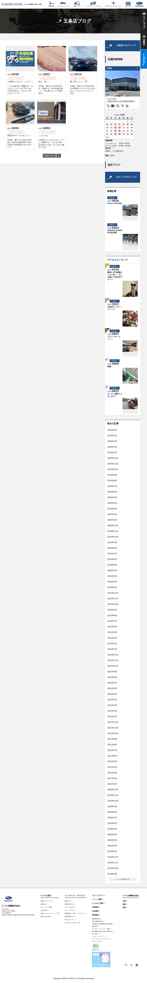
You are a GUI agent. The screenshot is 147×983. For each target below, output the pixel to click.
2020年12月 (112, 789)
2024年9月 (112, 542)
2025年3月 (112, 509)
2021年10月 (112, 733)
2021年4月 (112, 767)
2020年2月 (112, 846)
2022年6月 (112, 688)
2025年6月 (112, 492)
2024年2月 (112, 582)
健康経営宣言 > (96, 919)
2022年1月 (112, 716)
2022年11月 (112, 660)
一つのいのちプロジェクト (113, 4)
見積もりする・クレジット (50, 913)
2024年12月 (112, 525)
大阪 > (124, 901)
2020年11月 (112, 795)
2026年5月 (112, 430)
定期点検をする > (70, 904)
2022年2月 (112, 711)
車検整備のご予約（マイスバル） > (75, 913)
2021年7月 (112, 750)
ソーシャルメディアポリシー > (101, 939)
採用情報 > (96, 915)
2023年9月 (112, 610)
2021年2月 (112, 778)
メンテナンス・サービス (93, 4)
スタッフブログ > (70, 910)
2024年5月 (112, 565)
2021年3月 (112, 773)
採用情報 (128, 4)
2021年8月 (112, 744)
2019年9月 (112, 874)
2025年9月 (112, 475)
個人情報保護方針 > (98, 921)
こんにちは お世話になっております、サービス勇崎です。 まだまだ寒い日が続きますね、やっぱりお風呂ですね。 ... (51, 141)
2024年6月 (112, 559)
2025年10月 (112, 469)
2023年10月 (112, 604)
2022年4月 (112, 700)
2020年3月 (112, 840)
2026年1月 (112, 452)
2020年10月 (112, 801)
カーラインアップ (63, 4)
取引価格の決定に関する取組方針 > (103, 931)
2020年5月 (112, 829)
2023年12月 (112, 593)
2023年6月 (112, 627)
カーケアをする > (70, 907)
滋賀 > (124, 904)
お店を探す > (45, 910)
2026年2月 (112, 447)
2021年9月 (112, 739)
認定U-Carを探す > (46, 916)
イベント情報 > (97, 899)
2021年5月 (112, 761)
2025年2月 (112, 514)
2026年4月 (112, 436)
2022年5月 (112, 694)
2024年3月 (112, 576)
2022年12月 (112, 655)
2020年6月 (112, 823)
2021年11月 (112, 728)
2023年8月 (112, 615)
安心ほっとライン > (71, 919)
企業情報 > (96, 907)
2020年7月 (112, 818)
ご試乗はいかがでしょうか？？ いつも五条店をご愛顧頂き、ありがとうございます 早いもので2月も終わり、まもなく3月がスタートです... (20, 87)
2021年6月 (112, 756)
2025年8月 (112, 480)
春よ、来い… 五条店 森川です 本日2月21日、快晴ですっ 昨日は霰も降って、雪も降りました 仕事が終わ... (51, 87)
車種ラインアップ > (47, 901)
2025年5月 (112, 497)
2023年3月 (112, 638)
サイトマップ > (96, 941)
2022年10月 (112, 666)
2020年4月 (112, 834)
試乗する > (44, 904)
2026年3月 (112, 441)
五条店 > (112, 198)
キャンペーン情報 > (47, 907)
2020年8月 (112, 812)
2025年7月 (112, 486)
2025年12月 (112, 458)
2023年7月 (112, 621)
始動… (110, 366)
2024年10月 (112, 537)
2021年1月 (112, 784)
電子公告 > (95, 934)
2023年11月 (112, 598)
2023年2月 (112, 643)
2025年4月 (112, 503)
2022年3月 (112, 705)
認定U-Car (77, 4)
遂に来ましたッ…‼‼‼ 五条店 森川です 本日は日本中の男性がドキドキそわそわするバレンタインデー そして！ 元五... (83, 87)
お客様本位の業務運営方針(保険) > (102, 924)
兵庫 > (124, 907)
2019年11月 (112, 862)
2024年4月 (112, 570)
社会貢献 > (96, 911)
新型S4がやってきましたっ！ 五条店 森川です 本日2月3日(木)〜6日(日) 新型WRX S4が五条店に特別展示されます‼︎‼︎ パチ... (19, 141)
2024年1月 (112, 587)
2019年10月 (112, 868)
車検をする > (69, 901)
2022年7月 (112, 683)
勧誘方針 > (95, 926)
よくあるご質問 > (98, 903)
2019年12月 (112, 857)
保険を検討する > (70, 916)
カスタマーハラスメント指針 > (101, 929)
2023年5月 (112, 632)
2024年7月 (112, 553)
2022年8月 (112, 677)
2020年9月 (112, 806)
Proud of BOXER (114, 203)
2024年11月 (112, 531)
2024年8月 (112, 548)
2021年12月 (112, 722)
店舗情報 (51, 4)
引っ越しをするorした (72, 922)
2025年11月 (112, 464)
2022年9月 (112, 671)
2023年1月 (112, 649)
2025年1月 (112, 520)
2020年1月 (112, 851)
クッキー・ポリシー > (99, 936)
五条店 (109, 68)
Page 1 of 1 (49, 156)
